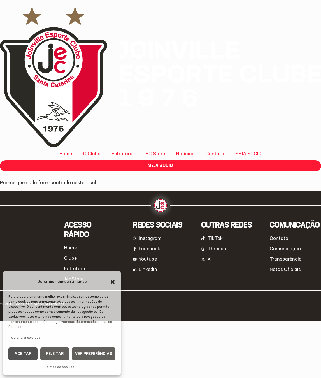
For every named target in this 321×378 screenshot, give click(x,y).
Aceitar (23, 354)
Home (65, 153)
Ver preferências (93, 354)
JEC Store (154, 153)
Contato (215, 153)
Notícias (185, 153)
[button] (112, 282)
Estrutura (121, 153)
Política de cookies (59, 367)
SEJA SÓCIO (248, 153)
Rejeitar (55, 354)
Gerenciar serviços (25, 338)
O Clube (91, 153)
